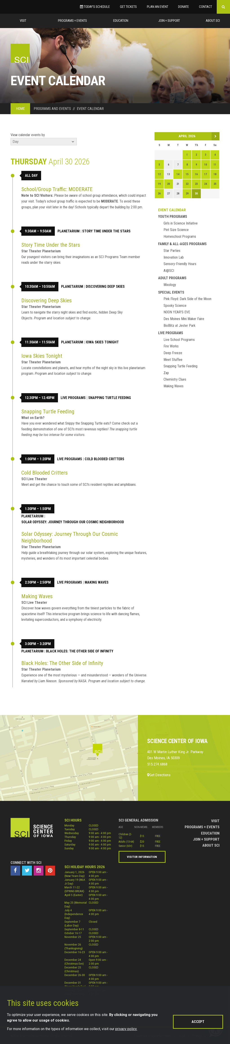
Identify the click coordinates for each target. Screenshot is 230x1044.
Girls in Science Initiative (181, 223)
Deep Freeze (173, 353)
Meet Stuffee (173, 359)
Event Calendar (172, 210)
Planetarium (69, 231)
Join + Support (169, 21)
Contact (205, 7)
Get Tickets (128, 7)
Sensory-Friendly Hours (180, 264)
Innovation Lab (174, 257)
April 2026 (187, 136)
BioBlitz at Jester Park (179, 325)
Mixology (170, 285)
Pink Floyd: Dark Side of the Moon (187, 299)
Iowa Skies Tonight (102, 342)
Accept (198, 1022)
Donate (183, 7)
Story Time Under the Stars (106, 231)
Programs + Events (72, 21)
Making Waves (96, 582)
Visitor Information (142, 857)
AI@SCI (169, 270)
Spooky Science (175, 305)
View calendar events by (28, 135)
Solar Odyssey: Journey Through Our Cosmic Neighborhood (72, 522)
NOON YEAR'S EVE (177, 312)
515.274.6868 (157, 764)
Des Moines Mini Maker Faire (184, 319)
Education (120, 21)
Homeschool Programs (180, 236)
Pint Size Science (176, 230)
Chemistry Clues (175, 379)
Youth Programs (172, 216)
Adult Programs (172, 278)
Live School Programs (179, 340)
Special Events (171, 292)
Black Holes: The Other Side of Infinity (79, 651)
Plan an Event (157, 7)
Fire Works (171, 346)
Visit (23, 21)
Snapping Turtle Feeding (109, 398)
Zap (166, 373)
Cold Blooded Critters (104, 459)
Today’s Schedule (95, 7)
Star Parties (172, 250)
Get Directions (158, 775)
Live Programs (73, 398)
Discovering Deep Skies (105, 286)
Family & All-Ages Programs (182, 244)
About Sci (213, 21)
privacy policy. (126, 1029)
